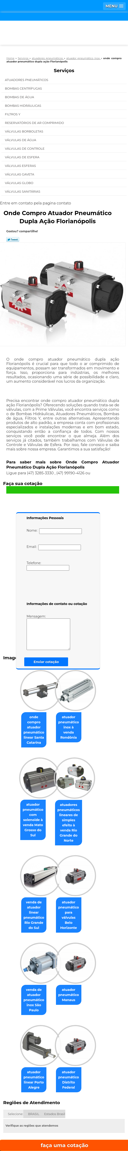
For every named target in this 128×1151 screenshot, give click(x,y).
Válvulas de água (21, 140)
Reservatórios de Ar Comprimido (35, 123)
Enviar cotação (46, 662)
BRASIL (33, 1065)
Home (26, 1105)
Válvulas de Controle (25, 148)
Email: (54, 547)
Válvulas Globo (19, 183)
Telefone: (48, 566)
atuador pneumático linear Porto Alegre (26, 1033)
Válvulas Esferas (21, 166)
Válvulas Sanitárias (23, 191)
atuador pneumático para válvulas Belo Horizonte (75, 885)
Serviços (64, 70)
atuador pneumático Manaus (75, 961)
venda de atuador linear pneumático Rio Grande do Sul (26, 883)
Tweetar (12, 239)
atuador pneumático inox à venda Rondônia (75, 722)
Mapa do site (64, 1132)
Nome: (54, 531)
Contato (83, 1119)
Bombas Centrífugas (24, 88)
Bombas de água (20, 97)
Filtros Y (13, 114)
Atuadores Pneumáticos (27, 80)
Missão (101, 1105)
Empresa (63, 1105)
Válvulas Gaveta (20, 174)
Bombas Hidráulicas (23, 105)
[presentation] (56, 587)
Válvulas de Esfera (22, 157)
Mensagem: (48, 632)
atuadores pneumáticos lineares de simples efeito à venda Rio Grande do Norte (75, 805)
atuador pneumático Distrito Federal (75, 1033)
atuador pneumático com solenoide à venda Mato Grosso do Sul (26, 803)
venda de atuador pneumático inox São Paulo (27, 961)
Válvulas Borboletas (24, 131)
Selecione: (15, 1065)
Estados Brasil (54, 1065)
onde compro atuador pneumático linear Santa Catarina (26, 725)
